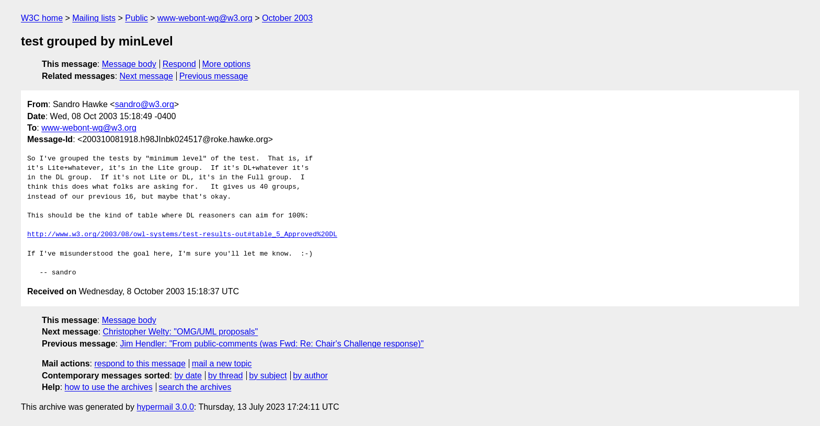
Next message (146, 76)
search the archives (195, 387)
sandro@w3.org (144, 104)
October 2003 (287, 18)
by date (187, 375)
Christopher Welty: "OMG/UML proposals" (180, 331)
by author (310, 375)
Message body (129, 64)
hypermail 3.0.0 (164, 406)
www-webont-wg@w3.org (205, 18)
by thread (225, 375)
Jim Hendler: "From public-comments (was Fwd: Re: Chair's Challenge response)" (272, 343)
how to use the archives (109, 387)
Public (136, 18)
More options (226, 64)
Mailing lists (94, 18)
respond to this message (139, 363)
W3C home (42, 18)
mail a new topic (222, 363)
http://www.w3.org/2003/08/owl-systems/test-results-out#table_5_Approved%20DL (182, 234)
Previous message (213, 76)
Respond (179, 64)
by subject (268, 375)
